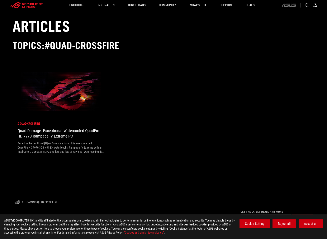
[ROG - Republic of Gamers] (26, 5)
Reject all (284, 224)
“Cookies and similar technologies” (144, 232)
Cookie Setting (255, 224)
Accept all (310, 224)
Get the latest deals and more (262, 211)
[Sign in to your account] (315, 5)
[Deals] (250, 5)
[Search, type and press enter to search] (306, 5)
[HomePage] (17, 202)
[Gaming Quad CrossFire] (42, 202)
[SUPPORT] (226, 5)
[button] (76, 5)
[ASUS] (288, 5)
